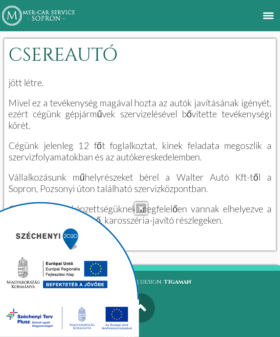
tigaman (177, 282)
